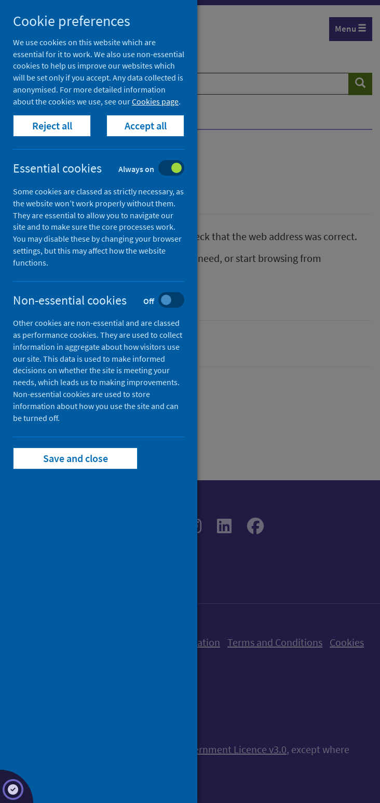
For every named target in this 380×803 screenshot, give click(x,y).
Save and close (75, 458)
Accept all (146, 125)
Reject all (52, 125)
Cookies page (155, 101)
